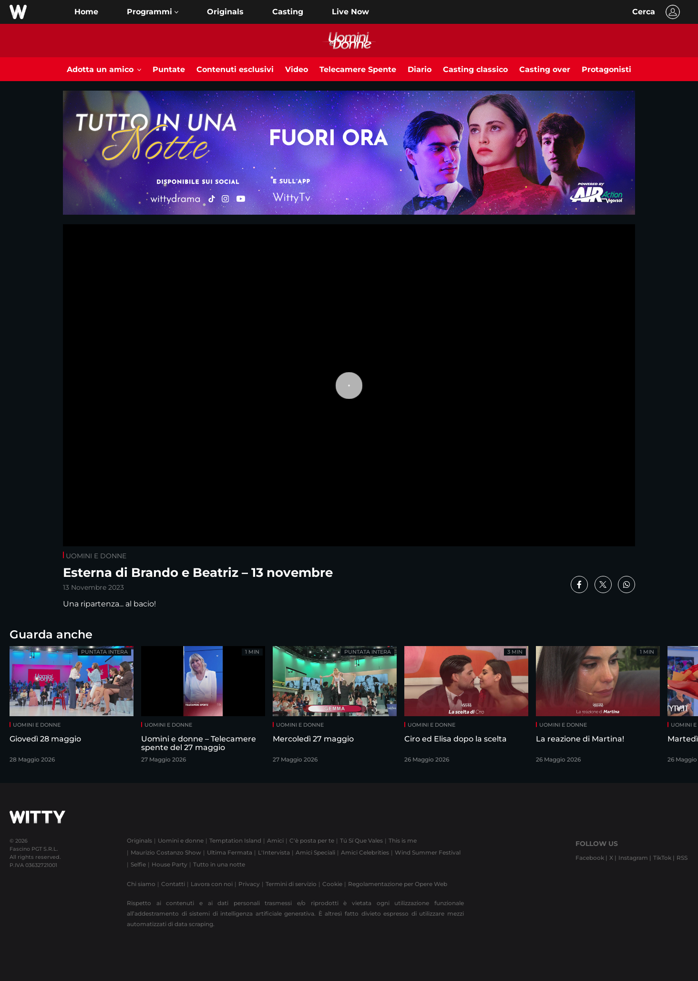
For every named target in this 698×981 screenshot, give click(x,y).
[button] (152, 12)
